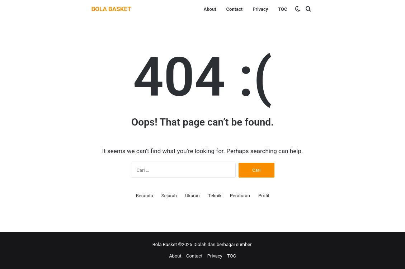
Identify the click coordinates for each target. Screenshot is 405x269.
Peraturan (240, 195)
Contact (234, 9)
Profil (263, 195)
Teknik (215, 195)
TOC (282, 9)
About (210, 9)
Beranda (144, 195)
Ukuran (192, 195)
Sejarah (169, 195)
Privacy (260, 9)
